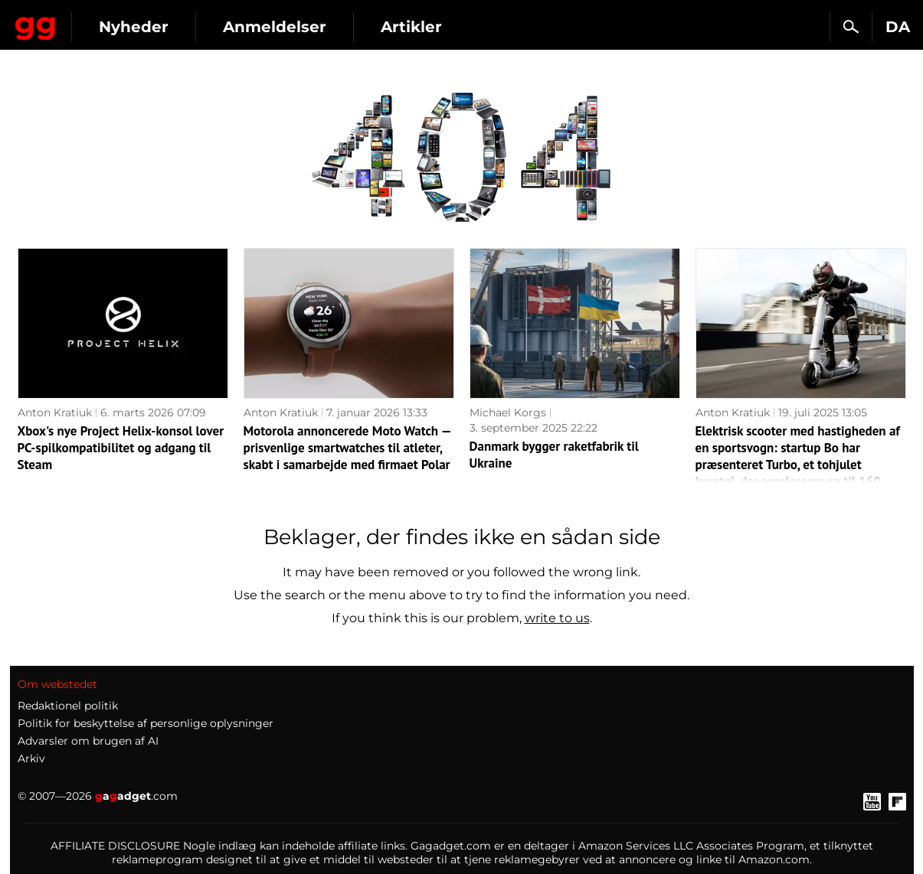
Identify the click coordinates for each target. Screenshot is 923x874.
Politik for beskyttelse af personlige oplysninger (145, 723)
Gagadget (103, 20)
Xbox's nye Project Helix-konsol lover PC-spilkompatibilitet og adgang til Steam (121, 447)
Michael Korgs (508, 412)
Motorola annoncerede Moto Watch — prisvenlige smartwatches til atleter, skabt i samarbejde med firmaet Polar (347, 447)
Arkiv (31, 758)
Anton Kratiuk (55, 412)
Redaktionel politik (68, 706)
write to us (557, 618)
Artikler (546, 27)
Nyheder (268, 27)
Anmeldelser (409, 27)
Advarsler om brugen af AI (88, 741)
